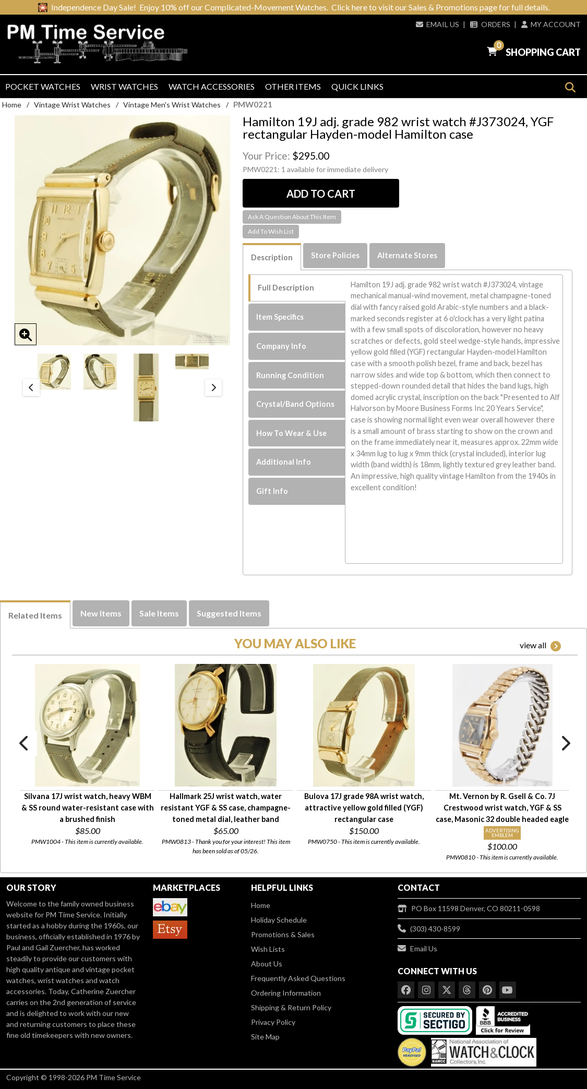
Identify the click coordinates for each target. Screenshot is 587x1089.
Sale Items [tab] (159, 613)
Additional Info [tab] (283, 461)
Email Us (437, 24)
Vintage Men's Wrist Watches (172, 104)
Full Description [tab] (286, 287)
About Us (266, 963)
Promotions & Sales (283, 934)
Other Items (293, 86)
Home (11, 104)
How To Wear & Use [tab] (291, 433)
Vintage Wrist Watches (72, 104)
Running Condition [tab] (290, 375)
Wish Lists (268, 949)
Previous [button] (31, 387)
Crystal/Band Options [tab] (295, 404)
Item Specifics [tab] (280, 316)
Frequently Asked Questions (298, 978)
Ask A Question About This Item (292, 217)
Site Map (265, 1036)
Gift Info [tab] (272, 491)
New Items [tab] (101, 613)
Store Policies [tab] (335, 255)
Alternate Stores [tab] (407, 255)
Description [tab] (272, 257)
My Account (551, 24)
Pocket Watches (42, 86)
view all (540, 645)
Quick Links (357, 86)
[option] (54, 371)
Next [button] (213, 387)
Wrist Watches (124, 86)
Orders (490, 24)
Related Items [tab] (35, 615)
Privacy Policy (273, 1022)
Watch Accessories (212, 86)
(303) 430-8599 (429, 928)
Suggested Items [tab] (229, 613)
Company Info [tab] (281, 346)
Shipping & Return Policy (291, 1007)
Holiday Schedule (279, 919)
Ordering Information (286, 992)
